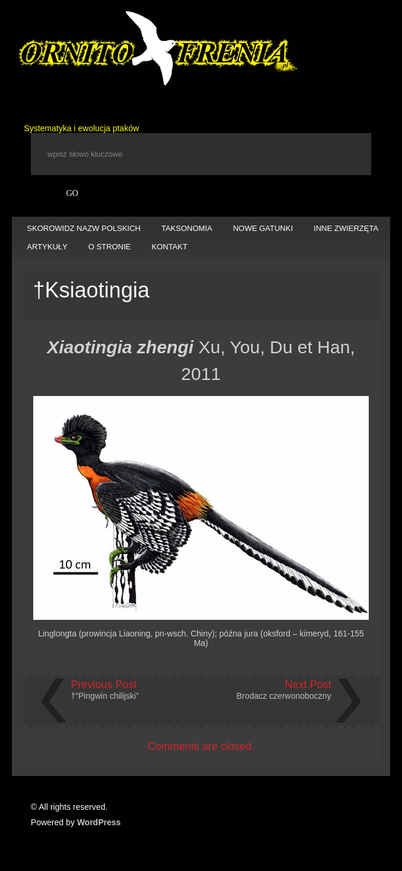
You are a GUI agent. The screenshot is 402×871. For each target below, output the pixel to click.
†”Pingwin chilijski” (104, 696)
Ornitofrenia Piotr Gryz (156, 49)
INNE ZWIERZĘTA (346, 228)
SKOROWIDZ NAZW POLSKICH (83, 228)
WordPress (99, 822)
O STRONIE (109, 246)
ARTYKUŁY (47, 246)
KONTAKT (169, 246)
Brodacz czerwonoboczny (283, 696)
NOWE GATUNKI (263, 228)
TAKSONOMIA (187, 228)
